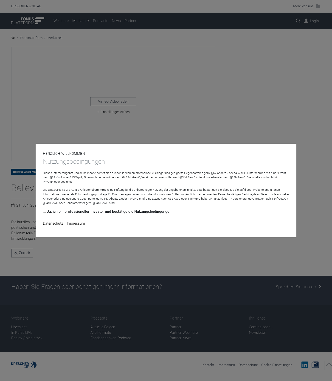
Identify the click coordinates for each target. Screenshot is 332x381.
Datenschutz (53, 223)
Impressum (76, 223)
